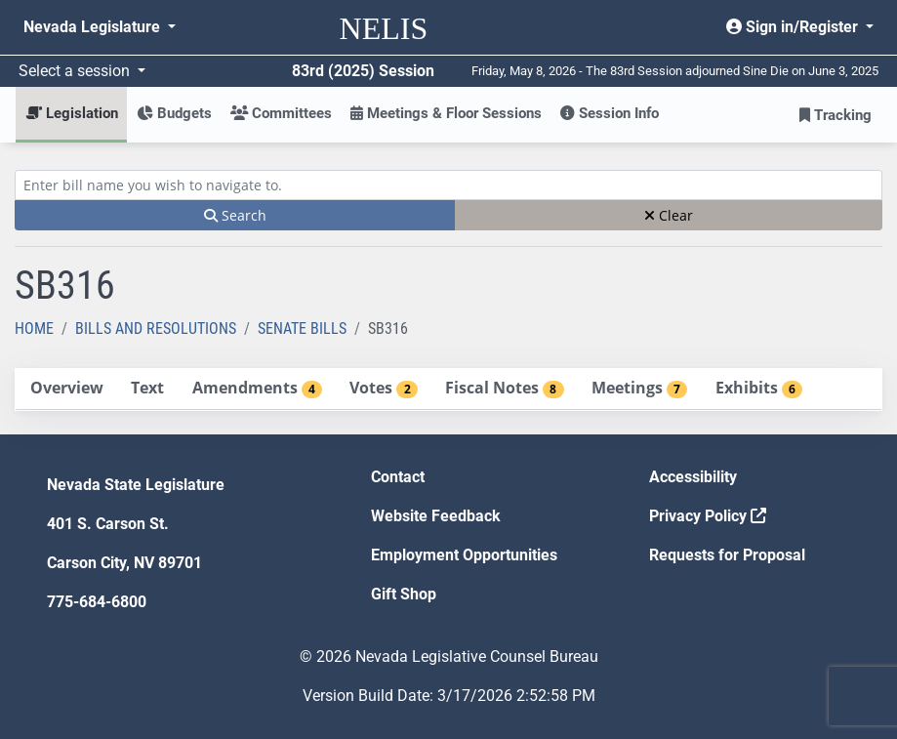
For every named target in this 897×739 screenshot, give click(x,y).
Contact (398, 477)
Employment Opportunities (464, 555)
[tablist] (448, 389)
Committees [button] (281, 113)
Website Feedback (436, 516)
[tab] (66, 389)
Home (34, 328)
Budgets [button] (174, 113)
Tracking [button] (835, 115)
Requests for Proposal (727, 555)
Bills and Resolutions (155, 328)
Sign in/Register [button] (794, 27)
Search (235, 215)
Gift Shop (403, 594)
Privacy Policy (707, 516)
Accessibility (693, 477)
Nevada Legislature (93, 27)
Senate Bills (302, 328)
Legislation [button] (71, 113)
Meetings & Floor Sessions (446, 113)
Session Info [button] (609, 113)
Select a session (76, 71)
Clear (668, 215)
